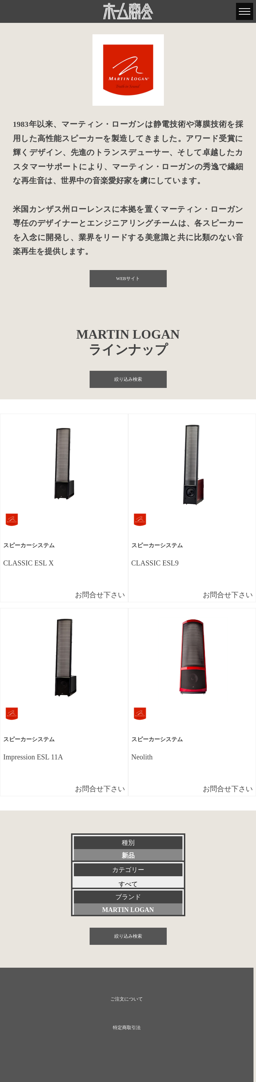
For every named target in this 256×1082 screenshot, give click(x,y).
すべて (128, 884)
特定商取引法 (127, 1027)
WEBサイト (128, 278)
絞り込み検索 (128, 379)
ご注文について (126, 999)
